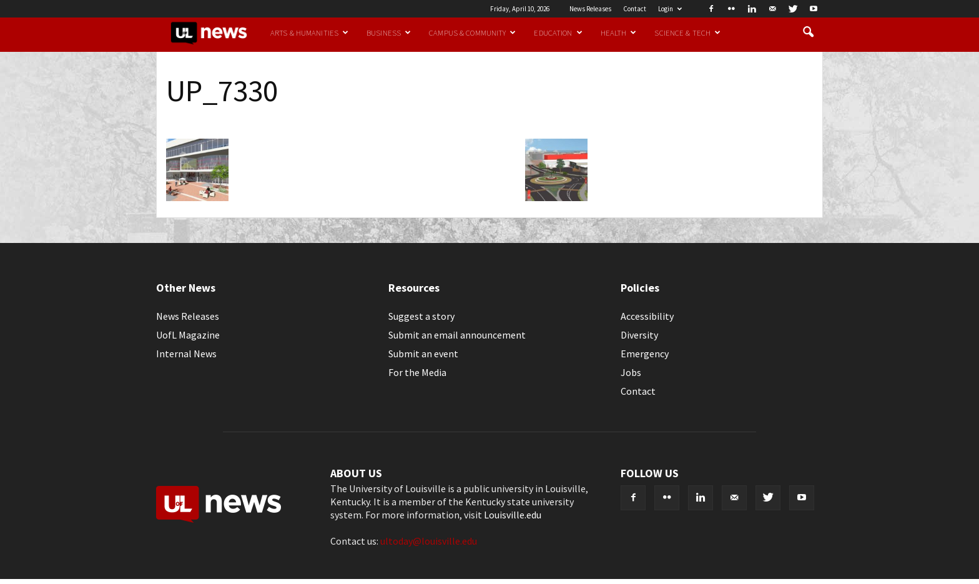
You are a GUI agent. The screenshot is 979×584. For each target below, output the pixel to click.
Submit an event (423, 353)
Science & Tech (687, 32)
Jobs (631, 372)
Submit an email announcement (457, 335)
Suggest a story (421, 316)
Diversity (639, 335)
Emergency (645, 353)
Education (558, 32)
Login (670, 8)
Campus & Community (472, 32)
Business (389, 32)
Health (619, 32)
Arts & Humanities (309, 32)
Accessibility (647, 316)
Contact (634, 8)
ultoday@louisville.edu (428, 541)
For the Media (417, 372)
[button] (808, 32)
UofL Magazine (188, 335)
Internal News (186, 353)
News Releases (590, 8)
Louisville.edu (512, 514)
